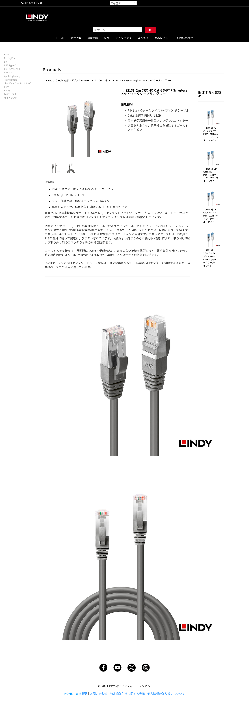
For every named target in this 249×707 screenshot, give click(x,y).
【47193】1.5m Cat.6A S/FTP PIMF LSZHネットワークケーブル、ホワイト (210, 258)
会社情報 (75, 38)
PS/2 (6, 86)
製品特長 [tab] (50, 181)
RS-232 (7, 90)
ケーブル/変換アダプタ (67, 80)
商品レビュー (162, 38)
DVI (5, 61)
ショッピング (123, 38)
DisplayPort (10, 57)
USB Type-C (10, 65)
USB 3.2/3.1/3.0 (12, 68)
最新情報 (92, 38)
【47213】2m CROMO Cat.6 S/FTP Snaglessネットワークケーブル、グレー (134, 80)
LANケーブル (10, 94)
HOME (60, 38)
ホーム (48, 80)
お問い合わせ (185, 38)
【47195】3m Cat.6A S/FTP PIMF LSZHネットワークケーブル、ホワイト (210, 175)
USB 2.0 (8, 72)
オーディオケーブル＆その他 (18, 83)
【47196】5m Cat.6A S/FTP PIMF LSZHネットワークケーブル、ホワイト (210, 134)
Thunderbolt (10, 79)
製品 (106, 38)
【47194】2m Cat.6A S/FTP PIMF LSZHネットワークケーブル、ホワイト (210, 215)
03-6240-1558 (33, 3)
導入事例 (143, 38)
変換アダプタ (10, 97)
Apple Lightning (12, 76)
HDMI (6, 54)
